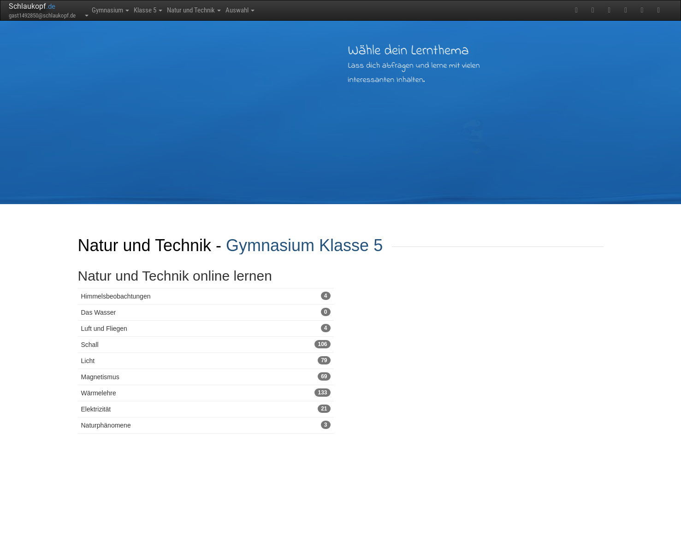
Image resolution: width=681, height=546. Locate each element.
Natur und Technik (231, 10)
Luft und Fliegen (206, 328)
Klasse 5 (169, 10)
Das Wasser (206, 312)
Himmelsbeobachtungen (206, 296)
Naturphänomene (206, 425)
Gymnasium (117, 10)
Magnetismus (206, 376)
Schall (206, 344)
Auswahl (292, 10)
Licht (206, 360)
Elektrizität (206, 409)
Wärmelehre (206, 392)
